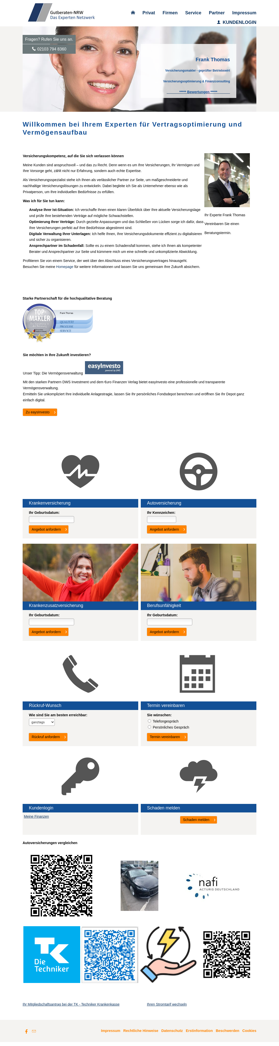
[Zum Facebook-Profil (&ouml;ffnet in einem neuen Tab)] (26, 1035)
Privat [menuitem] (149, 13)
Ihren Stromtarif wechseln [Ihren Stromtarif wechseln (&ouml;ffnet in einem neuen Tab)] (167, 1008)
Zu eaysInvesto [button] (38, 412)
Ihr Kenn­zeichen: (161, 513)
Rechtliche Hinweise (140, 1035)
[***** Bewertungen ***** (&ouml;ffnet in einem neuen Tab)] (198, 92)
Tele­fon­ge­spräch (166, 721)
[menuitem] (133, 13)
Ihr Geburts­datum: (44, 513)
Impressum (110, 1035)
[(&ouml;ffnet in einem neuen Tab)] (104, 373)
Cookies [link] (249, 1035)
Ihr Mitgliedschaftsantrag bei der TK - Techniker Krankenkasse (71, 1008)
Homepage (64, 267)
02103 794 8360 (51, 49)
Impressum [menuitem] (244, 13)
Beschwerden (227, 1035)
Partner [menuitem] (217, 13)
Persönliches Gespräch (171, 727)
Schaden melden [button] (196, 820)
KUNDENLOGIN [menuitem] (236, 22)
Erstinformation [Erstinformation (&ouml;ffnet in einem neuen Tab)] (199, 1035)
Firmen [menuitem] (170, 13)
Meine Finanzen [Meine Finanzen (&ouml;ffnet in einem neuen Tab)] (36, 816)
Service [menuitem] (193, 13)
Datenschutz (172, 1035)
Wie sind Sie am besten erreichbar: (58, 715)
